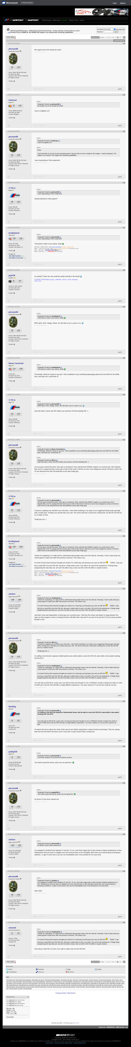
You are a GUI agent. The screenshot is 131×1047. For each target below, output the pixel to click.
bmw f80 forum (75, 983)
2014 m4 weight (67, 981)
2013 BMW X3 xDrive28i (16, 258)
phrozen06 (13, 49)
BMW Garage (46, 20)
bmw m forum (108, 985)
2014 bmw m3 (10, 980)
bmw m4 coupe (57, 987)
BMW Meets (57, 20)
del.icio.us (41, 972)
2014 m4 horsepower (38, 981)
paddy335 (13, 751)
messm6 (12, 927)
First (102, 37)
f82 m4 (119, 987)
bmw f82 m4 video (76, 985)
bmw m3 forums (21, 987)
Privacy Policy (49, 1043)
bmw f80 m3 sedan (115, 983)
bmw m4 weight (90, 987)
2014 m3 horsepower (105, 980)
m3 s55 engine (13, 988)
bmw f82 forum (13, 985)
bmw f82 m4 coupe (54, 985)
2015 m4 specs (50, 983)
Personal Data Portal (80, 1043)
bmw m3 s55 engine (40, 987)
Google (99, 969)
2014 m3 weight (17, 981)
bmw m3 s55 (30, 987)
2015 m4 (25, 983)
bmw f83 (85, 985)
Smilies (8, 1010)
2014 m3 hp (115, 980)
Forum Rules (10, 1017)
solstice (12, 594)
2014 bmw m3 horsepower (23, 980)
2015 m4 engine (33, 983)
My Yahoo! (71, 972)
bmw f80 (67, 983)
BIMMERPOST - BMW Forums (115, 1027)
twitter (10, 969)
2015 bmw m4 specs (109, 981)
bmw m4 (49, 987)
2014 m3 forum (93, 980)
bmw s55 (98, 987)
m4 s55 (20, 988)
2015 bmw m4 (98, 981)
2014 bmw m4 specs (67, 980)
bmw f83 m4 (100, 985)
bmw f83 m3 (92, 985)
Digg (69, 969)
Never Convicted (16, 363)
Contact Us (102, 1027)
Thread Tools (118, 40)
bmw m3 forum (10, 987)
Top (126, 1027)
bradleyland (14, 233)
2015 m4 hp (41, 983)
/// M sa (12, 188)
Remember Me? (119, 29)
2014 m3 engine (83, 980)
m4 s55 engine (27, 988)
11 (115, 37)
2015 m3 (118, 981)
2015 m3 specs (17, 983)
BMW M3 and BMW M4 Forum (19, 30)
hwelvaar (13, 100)
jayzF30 (12, 275)
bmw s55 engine (106, 987)
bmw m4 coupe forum (69, 987)
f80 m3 (114, 987)
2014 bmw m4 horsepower (52, 980)
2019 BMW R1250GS (15, 256)
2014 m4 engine (27, 981)
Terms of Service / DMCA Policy (63, 1043)
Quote (120, 89)
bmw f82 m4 (44, 985)
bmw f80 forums (85, 983)
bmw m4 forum (80, 987)
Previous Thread (61, 993)
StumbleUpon (13, 972)
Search (82, 20)
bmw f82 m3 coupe (34, 985)
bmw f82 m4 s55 (65, 985)
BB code (8, 1008)
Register (123, 3)
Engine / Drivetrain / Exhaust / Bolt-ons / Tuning (66, 30)
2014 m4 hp (49, 981)
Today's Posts (73, 20)
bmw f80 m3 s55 (104, 983)
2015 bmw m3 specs (87, 981)
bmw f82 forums (23, 985)
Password (100, 32)
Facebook (41, 969)
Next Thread (70, 993)
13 (120, 37)
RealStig (12, 706)
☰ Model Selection (27, 3)
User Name (100, 29)
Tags (7, 977)
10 (112, 37)
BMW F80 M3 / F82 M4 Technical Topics (40, 30)
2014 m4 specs (57, 981)
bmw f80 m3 (94, 983)
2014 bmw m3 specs (38, 980)
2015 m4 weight (60, 983)
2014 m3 (75, 980)
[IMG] (8, 1012)
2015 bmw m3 (77, 981)
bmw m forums (117, 985)
